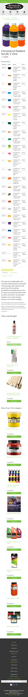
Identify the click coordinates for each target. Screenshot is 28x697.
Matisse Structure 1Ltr (12, 428)
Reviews (7, 275)
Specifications (13, 272)
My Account (14, 645)
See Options (14, 372)
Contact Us (14, 659)
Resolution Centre (14, 651)
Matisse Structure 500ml (13, 598)
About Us (14, 656)
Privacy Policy (14, 668)
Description (5, 272)
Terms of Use (14, 665)
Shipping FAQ (14, 674)
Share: (5, 56)
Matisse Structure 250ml (13, 626)
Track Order (14, 648)
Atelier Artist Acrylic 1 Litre (14, 457)
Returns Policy (14, 671)
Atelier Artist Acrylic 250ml (13, 513)
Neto (19, 694)
